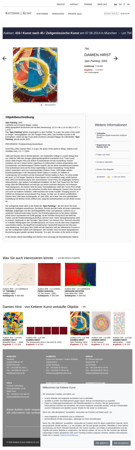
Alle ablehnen (102, 443)
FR (128, 4)
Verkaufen (58, 14)
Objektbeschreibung (20, 117)
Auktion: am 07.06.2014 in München (60, 33)
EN (120, 4)
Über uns (102, 4)
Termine (88, 4)
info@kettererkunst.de (16, 373)
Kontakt (74, 4)
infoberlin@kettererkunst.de (97, 373)
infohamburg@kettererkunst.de (58, 373)
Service (61, 4)
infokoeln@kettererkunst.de (18, 397)
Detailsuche (125, 13)
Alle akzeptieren (121, 443)
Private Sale (75, 14)
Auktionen (42, 14)
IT (124, 4)
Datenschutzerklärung (69, 435)
